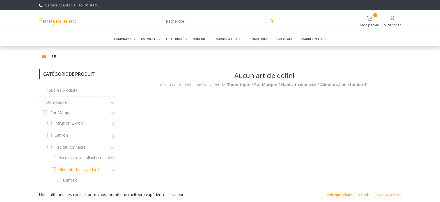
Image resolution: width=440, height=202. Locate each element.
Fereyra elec (57, 21)
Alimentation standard (79, 169)
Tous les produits (61, 90)
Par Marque (61, 112)
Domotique (56, 102)
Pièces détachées (79, 192)
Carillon (61, 135)
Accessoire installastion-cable (85, 157)
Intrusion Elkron (68, 123)
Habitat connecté (70, 147)
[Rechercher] (271, 21)
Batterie (70, 180)
